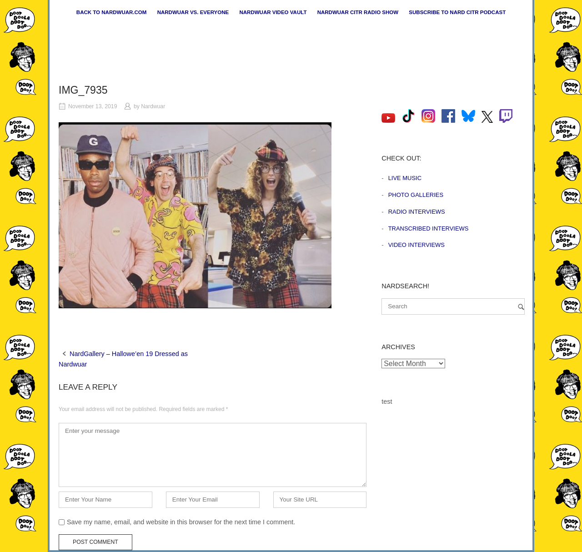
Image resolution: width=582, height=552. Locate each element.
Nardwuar (153, 106)
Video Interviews (416, 244)
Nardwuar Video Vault (272, 12)
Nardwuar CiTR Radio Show (357, 12)
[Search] (521, 306)
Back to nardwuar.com (111, 12)
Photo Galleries (415, 194)
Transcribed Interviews (428, 228)
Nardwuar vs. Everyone (193, 12)
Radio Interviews (416, 211)
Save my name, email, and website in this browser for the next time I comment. (181, 522)
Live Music (404, 178)
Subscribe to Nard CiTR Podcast (457, 12)
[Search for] (453, 306)
